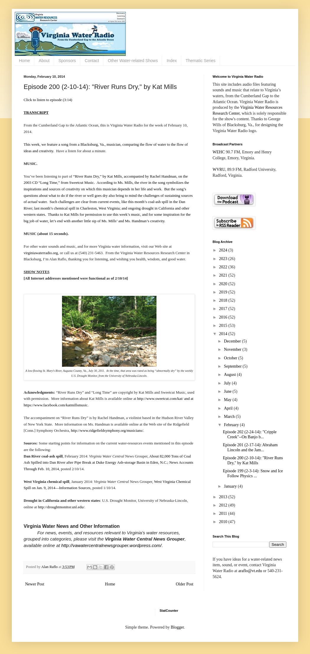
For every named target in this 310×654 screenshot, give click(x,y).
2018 (224, 300)
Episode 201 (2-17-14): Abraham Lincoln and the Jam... (250, 447)
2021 (224, 275)
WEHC (219, 152)
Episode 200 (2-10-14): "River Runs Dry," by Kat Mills (253, 460)
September (233, 366)
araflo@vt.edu (250, 571)
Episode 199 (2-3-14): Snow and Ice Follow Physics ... (253, 473)
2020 (224, 284)
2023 (224, 259)
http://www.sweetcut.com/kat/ (160, 398)
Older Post (185, 584)
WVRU (219, 169)
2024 (224, 250)
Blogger (177, 627)
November (233, 349)
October (231, 358)
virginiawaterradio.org (41, 253)
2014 (224, 334)
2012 (224, 505)
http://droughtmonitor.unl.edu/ (61, 507)
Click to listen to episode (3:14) (48, 100)
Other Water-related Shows (133, 60)
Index (172, 60)
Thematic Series (201, 60)
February (232, 425)
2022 (224, 267)
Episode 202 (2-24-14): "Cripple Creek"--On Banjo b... (250, 434)
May (228, 399)
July (228, 383)
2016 (224, 317)
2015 (224, 325)
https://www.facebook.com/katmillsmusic (56, 405)
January (231, 486)
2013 (224, 497)
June (228, 391)
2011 (223, 513)
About (44, 60)
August (230, 374)
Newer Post (34, 584)
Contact (92, 60)
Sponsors (67, 60)
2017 (224, 308)
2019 (224, 292)
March (230, 416)
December (233, 341)
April (229, 408)
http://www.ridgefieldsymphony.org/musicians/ (107, 430)
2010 (224, 522)
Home (24, 60)
